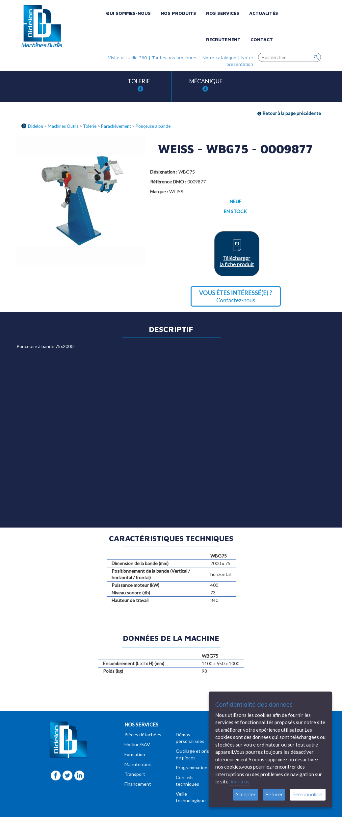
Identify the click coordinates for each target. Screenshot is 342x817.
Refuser (274, 794)
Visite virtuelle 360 (127, 57)
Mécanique (206, 85)
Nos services (222, 13)
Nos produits (178, 13)
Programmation (191, 767)
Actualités (263, 13)
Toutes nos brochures (174, 57)
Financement (137, 784)
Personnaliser (307, 794)
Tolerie (139, 85)
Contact (261, 39)
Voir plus (240, 781)
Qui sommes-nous (128, 13)
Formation (134, 754)
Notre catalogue (219, 57)
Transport (134, 774)
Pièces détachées (142, 734)
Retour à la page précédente (289, 113)
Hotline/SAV (137, 744)
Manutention (137, 764)
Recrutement (223, 39)
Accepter (245, 794)
